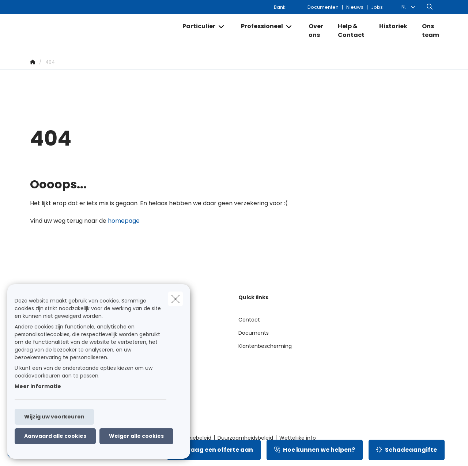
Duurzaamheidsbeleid (245, 437)
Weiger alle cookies (136, 436)
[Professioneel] (259, 26)
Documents (253, 333)
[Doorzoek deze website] (429, 7)
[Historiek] (393, 26)
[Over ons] (316, 30)
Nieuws (354, 7)
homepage (124, 221)
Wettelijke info (297, 437)
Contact (249, 319)
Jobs (377, 7)
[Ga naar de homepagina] (102, 31)
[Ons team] (427, 30)
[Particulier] (196, 26)
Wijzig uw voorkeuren (54, 416)
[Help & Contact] (351, 30)
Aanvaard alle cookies (55, 436)
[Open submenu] (221, 26)
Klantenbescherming (265, 346)
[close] (175, 299)
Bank (280, 7)
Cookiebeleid (194, 437)
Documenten (323, 7)
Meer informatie (38, 386)
